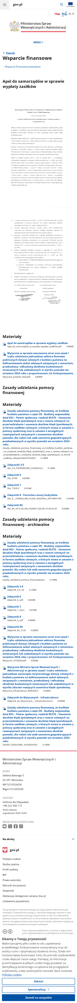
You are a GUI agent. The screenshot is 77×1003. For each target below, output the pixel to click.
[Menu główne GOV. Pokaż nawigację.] (4, 4)
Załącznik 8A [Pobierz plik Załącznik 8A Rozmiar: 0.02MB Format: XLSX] (38, 506)
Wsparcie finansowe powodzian (23, 66)
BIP (4, 874)
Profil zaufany (10, 869)
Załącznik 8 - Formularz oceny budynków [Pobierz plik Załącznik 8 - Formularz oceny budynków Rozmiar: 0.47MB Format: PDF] (40, 496)
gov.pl (11, 850)
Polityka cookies (12, 859)
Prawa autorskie (12, 880)
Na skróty (9, 839)
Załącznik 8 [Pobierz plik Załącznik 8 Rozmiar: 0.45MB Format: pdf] (21, 618)
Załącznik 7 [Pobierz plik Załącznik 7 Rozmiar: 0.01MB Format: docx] (22, 608)
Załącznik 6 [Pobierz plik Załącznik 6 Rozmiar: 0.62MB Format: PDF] (18, 476)
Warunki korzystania (14, 885)
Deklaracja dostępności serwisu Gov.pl (24, 896)
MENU (38, 42)
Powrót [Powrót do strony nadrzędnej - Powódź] (10, 53)
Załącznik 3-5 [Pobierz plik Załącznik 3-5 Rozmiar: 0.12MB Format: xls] (21, 588)
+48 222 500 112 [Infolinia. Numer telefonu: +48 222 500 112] (12, 805)
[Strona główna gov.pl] (17, 4)
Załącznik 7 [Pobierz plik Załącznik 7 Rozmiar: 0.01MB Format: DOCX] (19, 486)
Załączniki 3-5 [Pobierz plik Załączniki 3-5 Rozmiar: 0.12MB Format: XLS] (31, 466)
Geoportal (8, 890)
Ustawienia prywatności (16, 901)
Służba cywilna (11, 864)
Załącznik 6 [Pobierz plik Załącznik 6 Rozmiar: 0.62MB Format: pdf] (21, 598)
